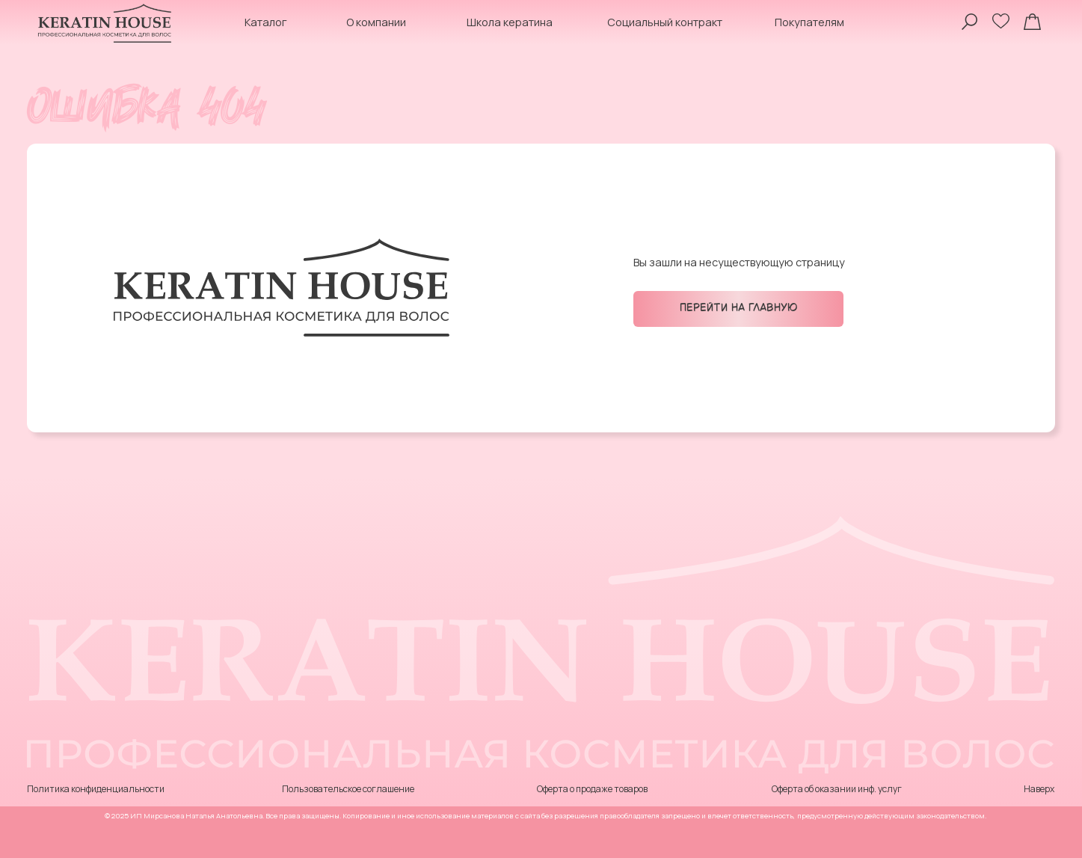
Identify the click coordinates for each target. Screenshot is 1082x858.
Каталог (266, 22)
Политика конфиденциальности (96, 788)
